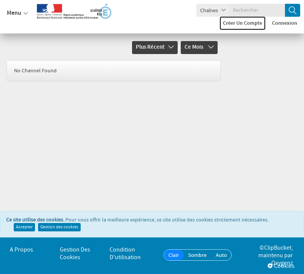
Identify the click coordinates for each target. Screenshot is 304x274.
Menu (17, 13)
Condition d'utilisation (125, 253)
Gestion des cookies (59, 227)
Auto (221, 255)
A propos (21, 250)
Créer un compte (242, 23)
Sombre (197, 255)
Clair (174, 255)
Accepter (24, 227)
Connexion (284, 23)
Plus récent (155, 47)
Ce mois (199, 47)
